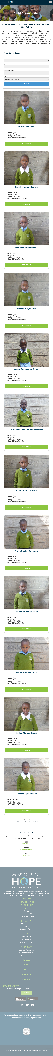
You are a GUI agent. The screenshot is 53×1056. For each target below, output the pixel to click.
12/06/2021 (17, 621)
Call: (26, 842)
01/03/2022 (17, 742)
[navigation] (50, 2)
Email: (26, 848)
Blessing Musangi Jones (26, 187)
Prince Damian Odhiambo (26, 551)
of (27, 819)
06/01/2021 (17, 500)
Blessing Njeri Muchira (26, 794)
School (6, 76)
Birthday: (10, 136)
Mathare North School (19, 138)
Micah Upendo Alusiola (26, 490)
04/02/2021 (17, 136)
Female (15, 193)
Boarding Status (9, 70)
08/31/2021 (17, 803)
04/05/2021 (17, 378)
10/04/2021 (17, 257)
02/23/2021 (17, 196)
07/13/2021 (17, 439)
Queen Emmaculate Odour (26, 369)
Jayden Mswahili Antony (26, 612)
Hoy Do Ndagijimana (26, 308)
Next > (35, 822)
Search (26, 84)
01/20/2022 (17, 560)
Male (14, 132)
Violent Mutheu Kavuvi (26, 733)
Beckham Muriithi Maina (26, 248)
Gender (6, 58)
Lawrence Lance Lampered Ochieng (26, 430)
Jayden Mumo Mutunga (26, 672)
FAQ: (26, 854)
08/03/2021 (17, 682)
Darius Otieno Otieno (26, 126)
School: (9, 138)
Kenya (15, 134)
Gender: (9, 132)
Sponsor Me (26, 144)
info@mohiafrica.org (26, 850)
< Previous (19, 822)
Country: (9, 134)
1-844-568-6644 (26, 844)
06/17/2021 (17, 318)
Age (5, 64)
